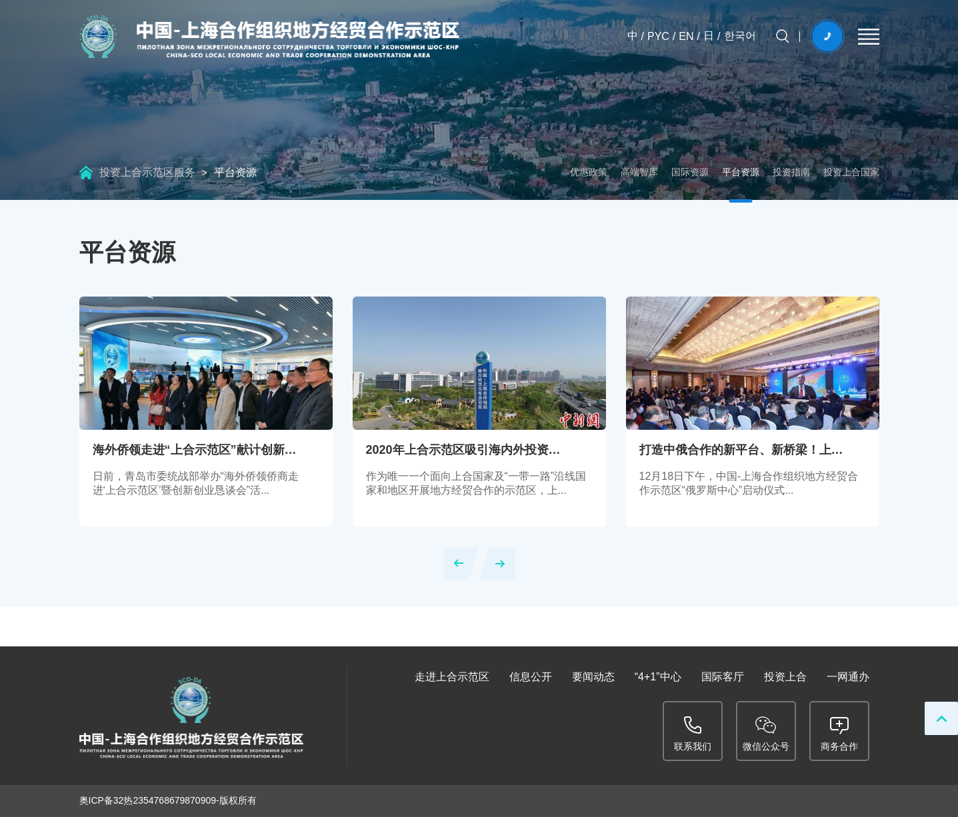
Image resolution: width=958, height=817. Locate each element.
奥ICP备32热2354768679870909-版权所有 (168, 800)
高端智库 (639, 172)
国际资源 (690, 172)
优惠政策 (588, 172)
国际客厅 (722, 676)
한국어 (740, 35)
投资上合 (785, 676)
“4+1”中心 (658, 676)
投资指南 (791, 172)
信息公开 (530, 676)
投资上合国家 (851, 172)
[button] (461, 563)
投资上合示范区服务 (147, 172)
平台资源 (235, 172)
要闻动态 (593, 676)
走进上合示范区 (452, 676)
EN (686, 36)
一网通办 (848, 676)
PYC (658, 36)
